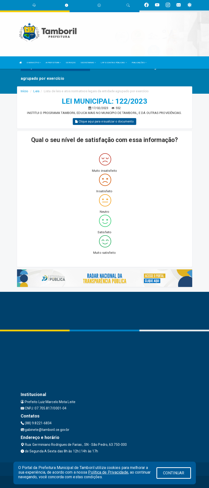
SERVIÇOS (71, 62)
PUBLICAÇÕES (139, 62)
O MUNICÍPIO (34, 62)
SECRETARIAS (88, 62)
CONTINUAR (173, 473)
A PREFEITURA (53, 62)
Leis (36, 91)
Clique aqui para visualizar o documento (104, 121)
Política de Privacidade (108, 472)
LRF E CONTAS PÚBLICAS (114, 62)
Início (24, 91)
